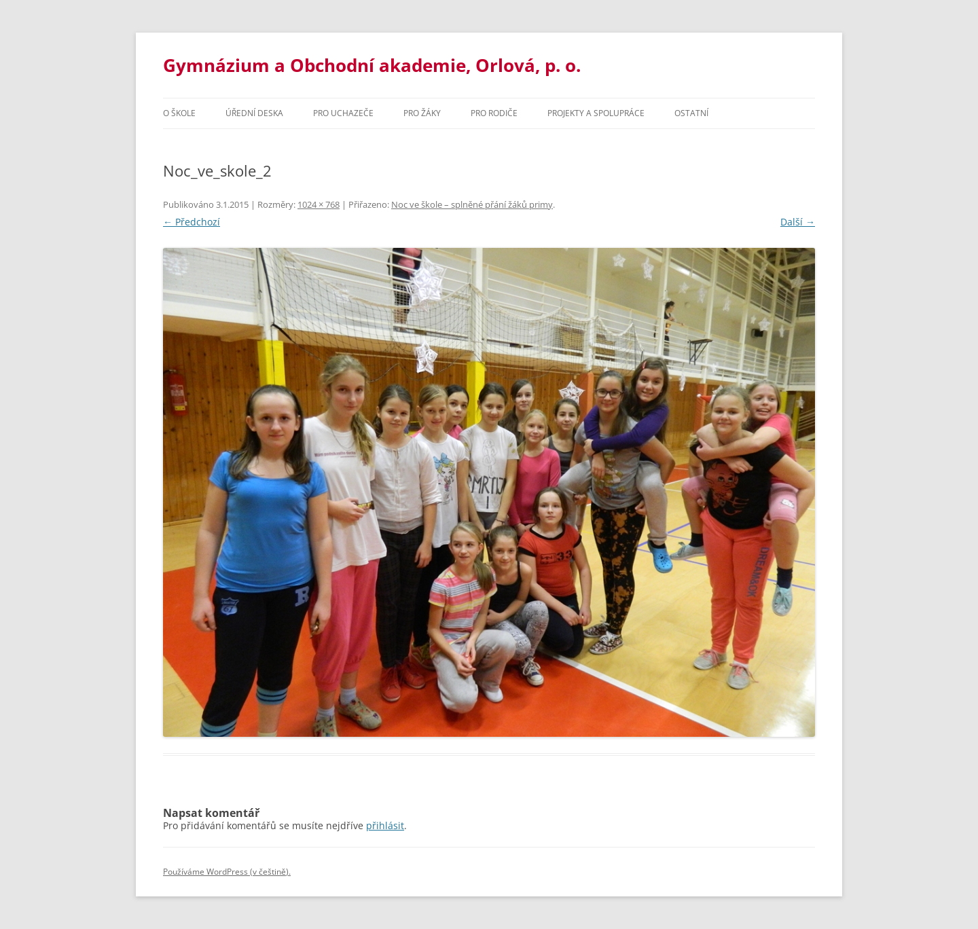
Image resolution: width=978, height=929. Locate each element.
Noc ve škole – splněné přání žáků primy (472, 204)
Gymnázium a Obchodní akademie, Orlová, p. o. (372, 65)
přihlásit (385, 825)
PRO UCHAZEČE (343, 113)
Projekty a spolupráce (596, 113)
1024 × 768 (318, 204)
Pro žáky (422, 113)
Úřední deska (254, 113)
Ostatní (691, 113)
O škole (179, 113)
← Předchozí (191, 221)
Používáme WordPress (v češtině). (227, 871)
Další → (797, 221)
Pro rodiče (494, 113)
